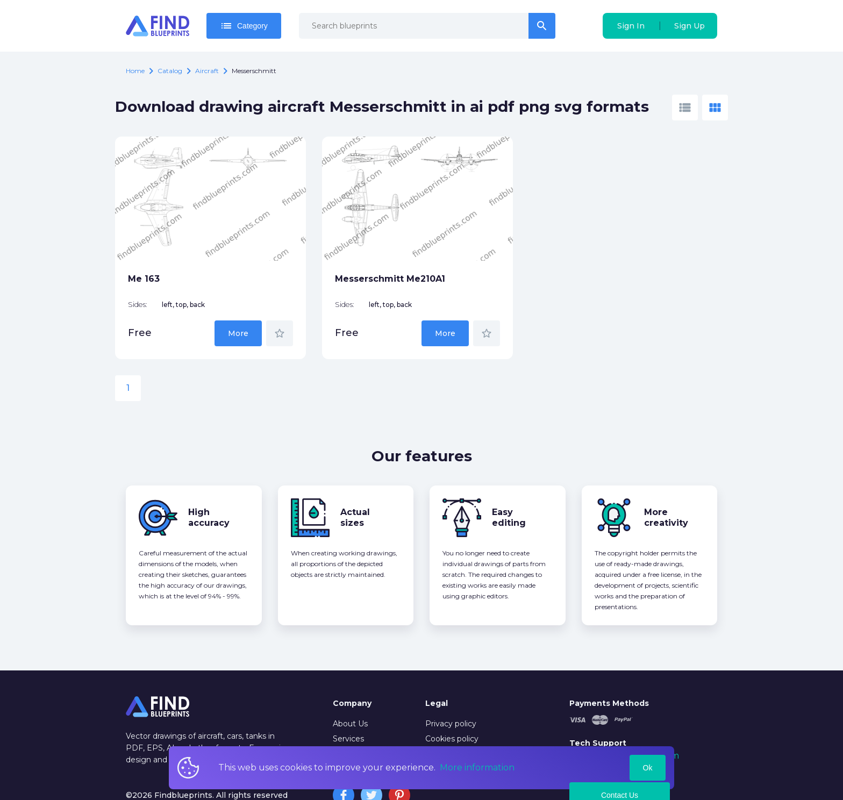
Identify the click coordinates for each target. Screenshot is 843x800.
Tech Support (597, 709)
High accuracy (209, 483)
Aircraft (207, 71)
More (186, 299)
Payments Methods (609, 669)
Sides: (137, 271)
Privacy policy (450, 690)
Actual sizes (355, 483)
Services (348, 705)
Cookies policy (451, 705)
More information (477, 767)
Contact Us (619, 761)
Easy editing (509, 483)
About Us (350, 690)
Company (352, 669)
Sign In (631, 26)
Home (135, 71)
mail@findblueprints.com (624, 722)
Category (244, 25)
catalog (170, 71)
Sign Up (689, 26)
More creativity (666, 483)
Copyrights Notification (468, 720)
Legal (436, 669)
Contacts (350, 720)
